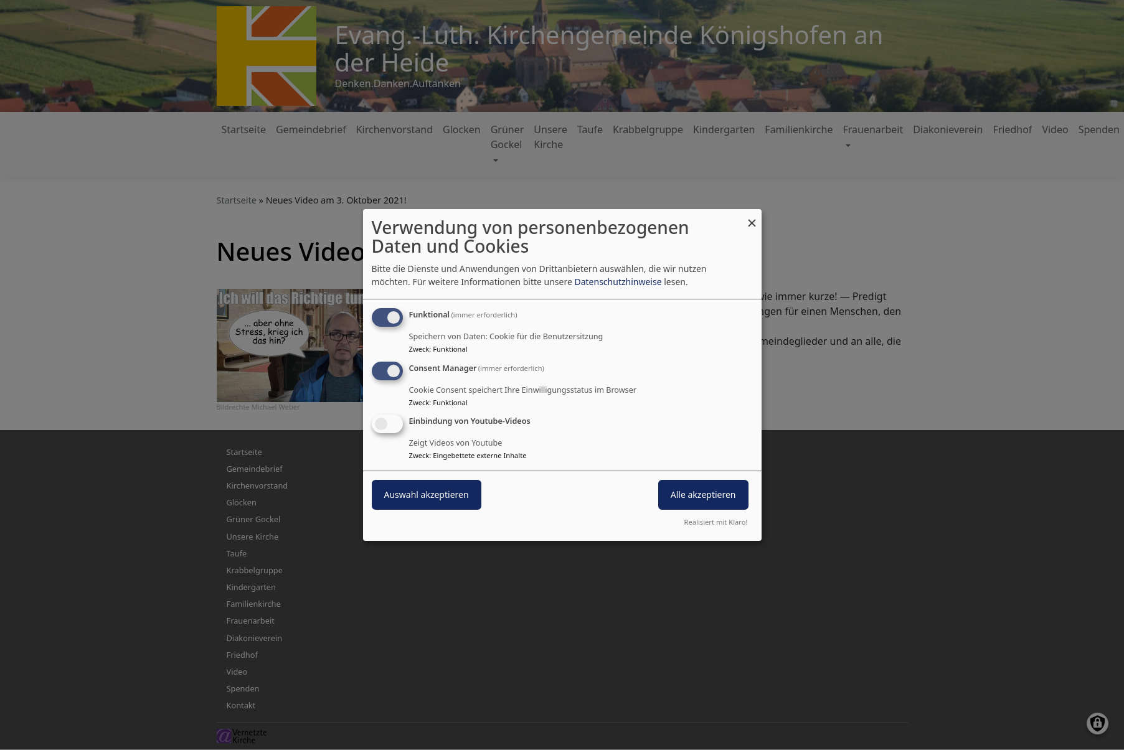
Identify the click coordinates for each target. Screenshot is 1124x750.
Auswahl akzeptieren (426, 495)
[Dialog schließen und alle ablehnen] (752, 217)
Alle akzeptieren (703, 495)
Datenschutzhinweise (617, 282)
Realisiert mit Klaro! (716, 522)
